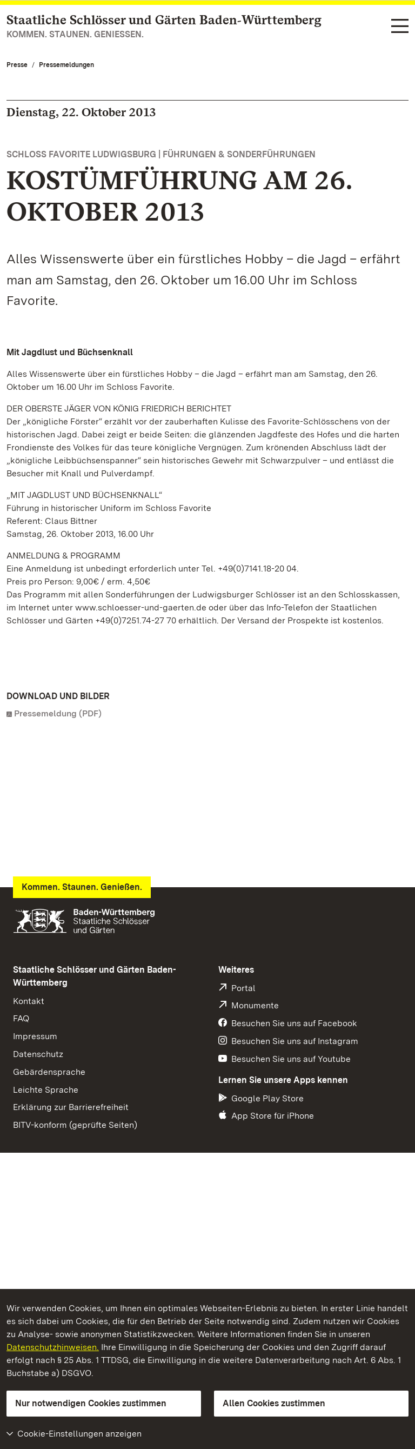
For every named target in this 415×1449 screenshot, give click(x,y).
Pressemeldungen (66, 65)
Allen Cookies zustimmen (274, 1403)
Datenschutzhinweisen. (52, 1347)
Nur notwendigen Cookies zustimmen (90, 1403)
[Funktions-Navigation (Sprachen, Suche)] (400, 26)
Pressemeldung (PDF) (58, 713)
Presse (17, 65)
